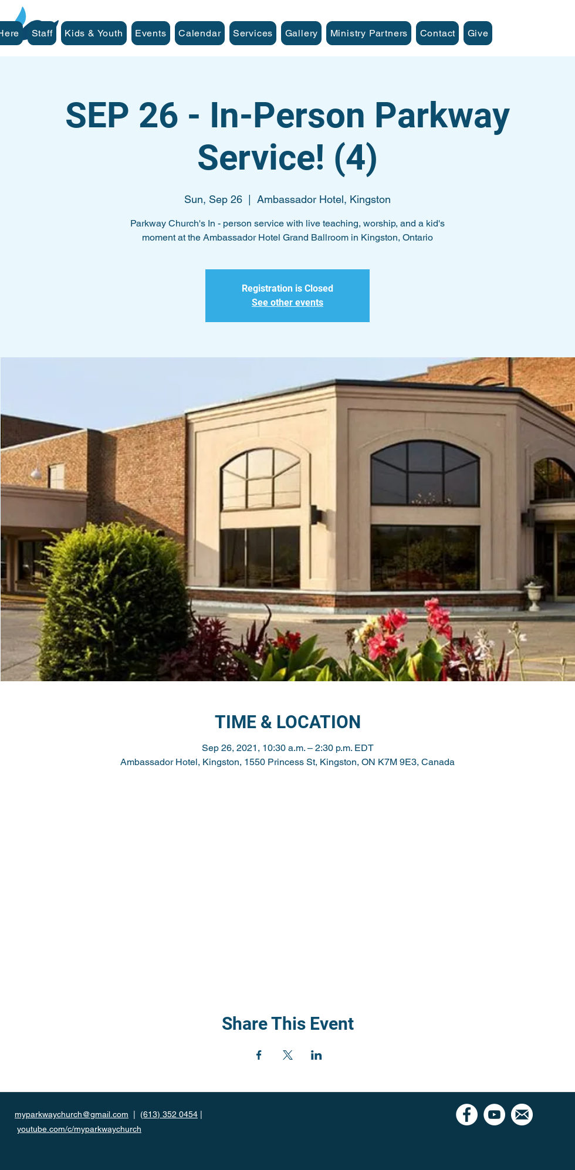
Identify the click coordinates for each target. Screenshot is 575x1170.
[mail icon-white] (522, 1114)
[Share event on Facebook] (259, 1055)
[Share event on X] (287, 1055)
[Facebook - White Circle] (467, 1114)
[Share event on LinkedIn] (316, 1055)
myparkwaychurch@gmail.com (71, 1114)
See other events (287, 302)
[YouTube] (494, 1114)
